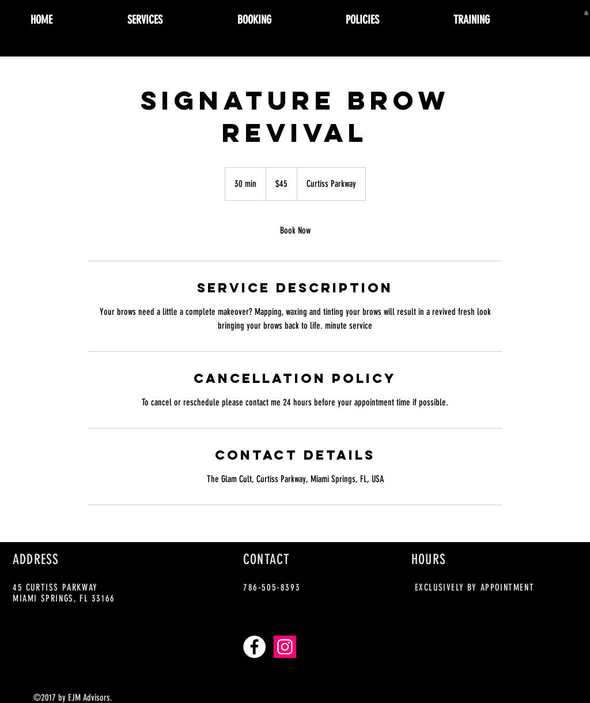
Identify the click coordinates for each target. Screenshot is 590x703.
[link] (295, 230)
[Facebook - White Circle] (254, 647)
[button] (586, 12)
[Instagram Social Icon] (285, 647)
